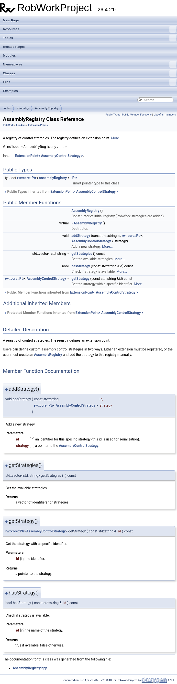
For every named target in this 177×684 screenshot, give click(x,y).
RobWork (8, 125)
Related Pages (14, 47)
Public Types (112, 114)
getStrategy (80, 279)
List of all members (165, 114)
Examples (10, 91)
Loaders (21, 125)
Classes (89, 73)
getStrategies (81, 254)
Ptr (74, 178)
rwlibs (7, 108)
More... (116, 138)
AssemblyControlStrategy (91, 241)
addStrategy (80, 236)
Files (89, 82)
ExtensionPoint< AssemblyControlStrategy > (49, 156)
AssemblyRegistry (46, 108)
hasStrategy (80, 266)
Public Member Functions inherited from (71, 292)
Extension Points (38, 125)
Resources (89, 29)
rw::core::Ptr (26, 178)
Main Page (11, 20)
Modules (9, 55)
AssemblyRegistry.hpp (30, 668)
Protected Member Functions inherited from (73, 313)
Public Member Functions (137, 114)
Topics (89, 38)
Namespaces (89, 64)
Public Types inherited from (61, 192)
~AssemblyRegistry (86, 223)
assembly (23, 108)
